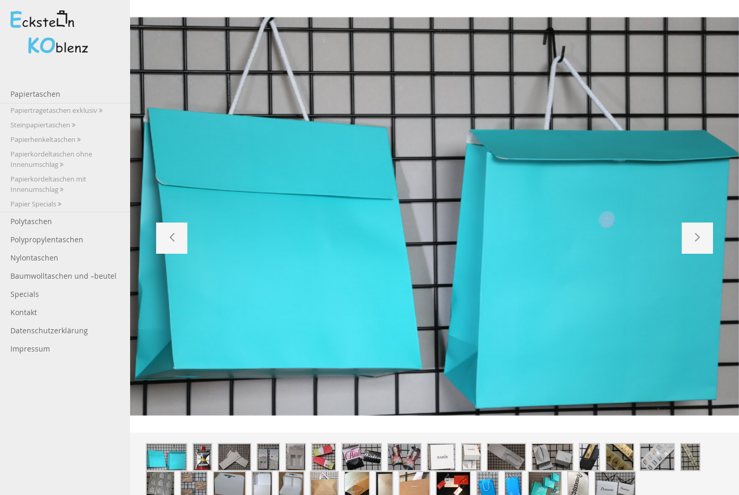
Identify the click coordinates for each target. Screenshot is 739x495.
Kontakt (23, 312)
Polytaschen (31, 221)
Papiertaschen (35, 94)
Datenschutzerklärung (49, 330)
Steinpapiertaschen (42, 125)
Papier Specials (35, 204)
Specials (24, 294)
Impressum (30, 349)
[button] (171, 238)
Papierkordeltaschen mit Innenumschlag (48, 184)
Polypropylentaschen (46, 239)
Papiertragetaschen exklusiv (56, 110)
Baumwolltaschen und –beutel (63, 276)
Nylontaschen (34, 258)
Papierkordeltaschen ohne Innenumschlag (51, 159)
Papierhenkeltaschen (45, 139)
